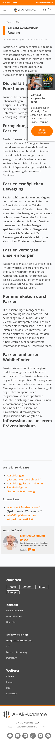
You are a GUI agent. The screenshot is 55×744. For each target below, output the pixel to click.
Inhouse (10, 676)
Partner (9, 682)
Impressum (11, 657)
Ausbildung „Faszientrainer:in (25, 483)
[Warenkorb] (49, 10)
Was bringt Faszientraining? (23, 507)
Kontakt (12, 605)
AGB (8, 646)
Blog (8, 687)
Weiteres (13, 670)
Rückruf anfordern (45, 2)
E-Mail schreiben (14, 616)
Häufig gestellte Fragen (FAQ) (19, 640)
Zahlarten (13, 580)
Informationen (17, 635)
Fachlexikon (11, 693)
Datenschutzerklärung (16, 652)
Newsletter (11, 622)
